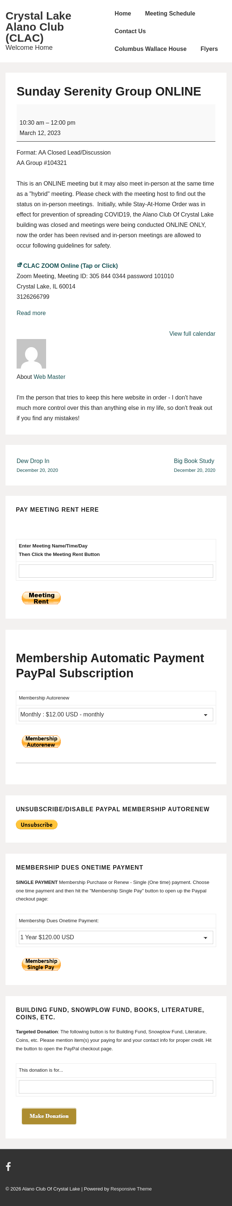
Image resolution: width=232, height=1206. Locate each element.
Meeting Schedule (170, 13)
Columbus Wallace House (151, 49)
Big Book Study (194, 466)
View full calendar (192, 334)
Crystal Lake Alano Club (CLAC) (38, 27)
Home (123, 13)
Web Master (49, 377)
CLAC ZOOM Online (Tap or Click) (67, 266)
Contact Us (130, 31)
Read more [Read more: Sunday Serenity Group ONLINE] (31, 313)
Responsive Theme (131, 1189)
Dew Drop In (37, 466)
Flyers (209, 49)
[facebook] (9, 1169)
